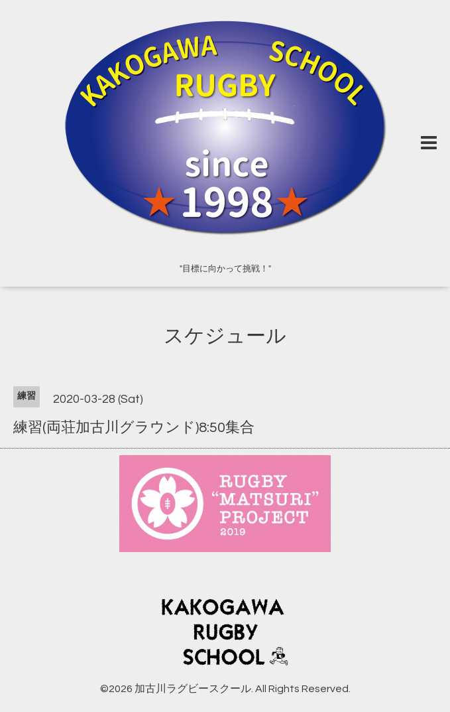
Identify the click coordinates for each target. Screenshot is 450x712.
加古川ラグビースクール (193, 688)
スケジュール (225, 336)
